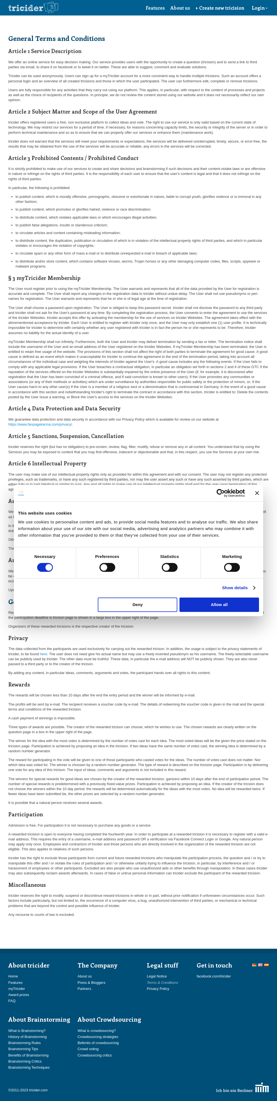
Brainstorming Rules (24, 1043)
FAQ (12, 1001)
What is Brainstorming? (26, 1031)
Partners (84, 989)
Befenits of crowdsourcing (98, 1043)
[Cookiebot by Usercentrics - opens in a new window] (220, 493)
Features (155, 8)
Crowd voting (88, 1049)
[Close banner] (257, 493)
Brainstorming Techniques (29, 1067)
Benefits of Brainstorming (28, 1055)
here (43, 654)
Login (260, 8)
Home (13, 976)
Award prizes (18, 995)
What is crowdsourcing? (97, 1031)
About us (180, 8)
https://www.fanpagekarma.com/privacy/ (40, 424)
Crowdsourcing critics (95, 1055)
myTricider (16, 989)
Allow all (219, 604)
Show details (235, 587)
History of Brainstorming (27, 1037)
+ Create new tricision (220, 8)
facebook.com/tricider (214, 976)
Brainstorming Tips (23, 1049)
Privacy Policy (158, 989)
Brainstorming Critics (25, 1061)
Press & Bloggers (91, 983)
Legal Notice (157, 976)
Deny (138, 604)
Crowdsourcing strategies (98, 1037)
